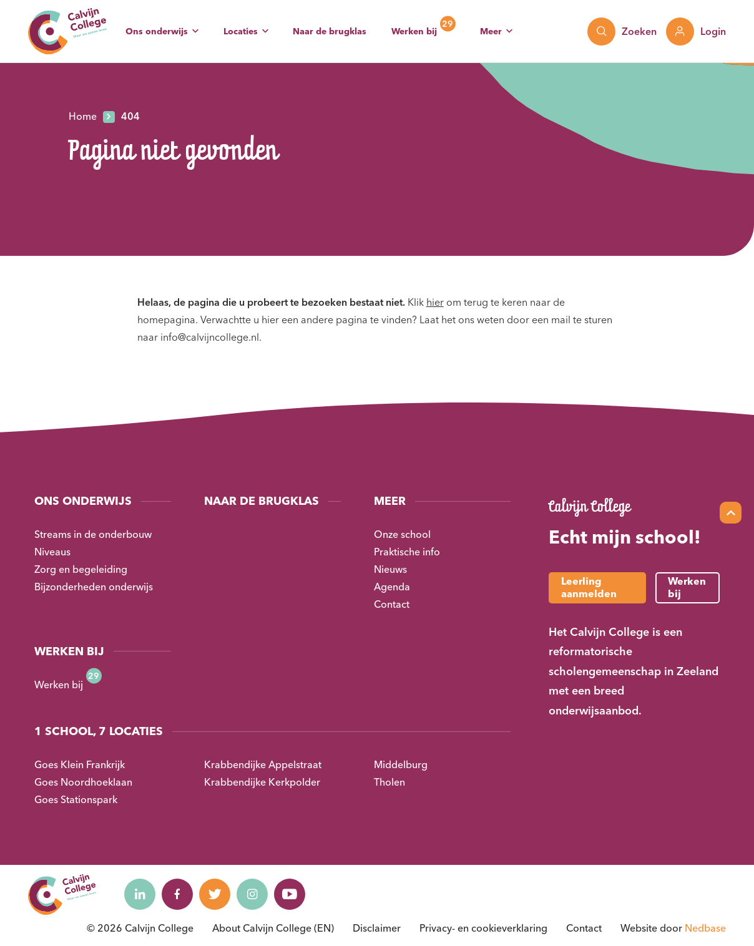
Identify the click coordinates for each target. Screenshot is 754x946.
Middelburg (401, 764)
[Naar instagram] (252, 894)
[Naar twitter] (214, 894)
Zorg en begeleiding (80, 569)
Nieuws (390, 569)
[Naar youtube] (289, 894)
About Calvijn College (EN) (273, 928)
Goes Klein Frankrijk (79, 764)
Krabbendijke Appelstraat (262, 764)
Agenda (392, 586)
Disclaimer (377, 928)
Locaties (240, 31)
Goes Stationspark (75, 799)
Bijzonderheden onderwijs (93, 586)
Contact (391, 604)
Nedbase (705, 928)
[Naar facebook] (177, 894)
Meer (491, 31)
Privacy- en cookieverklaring (483, 928)
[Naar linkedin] (139, 894)
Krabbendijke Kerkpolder (262, 782)
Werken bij (414, 31)
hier (435, 302)
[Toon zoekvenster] (622, 31)
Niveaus (52, 551)
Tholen (389, 782)
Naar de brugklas (329, 31)
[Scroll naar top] (731, 513)
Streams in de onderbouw (93, 534)
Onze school (402, 534)
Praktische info (407, 551)
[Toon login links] (696, 31)
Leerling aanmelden (589, 587)
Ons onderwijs (156, 31)
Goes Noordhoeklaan (83, 782)
